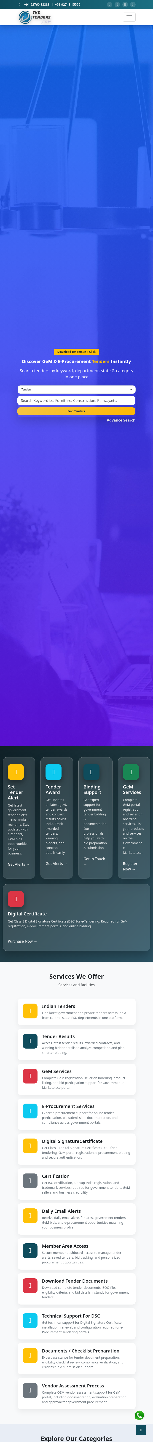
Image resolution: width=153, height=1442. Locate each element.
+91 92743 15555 (67, 5)
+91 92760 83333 (37, 5)
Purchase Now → (22, 942)
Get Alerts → (19, 865)
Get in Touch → (94, 863)
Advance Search (121, 421)
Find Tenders (76, 412)
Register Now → (130, 867)
